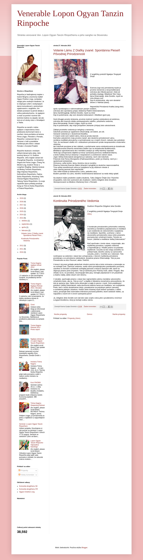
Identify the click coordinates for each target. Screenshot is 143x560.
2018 (22, 202)
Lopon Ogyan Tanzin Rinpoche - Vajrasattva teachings (37, 444)
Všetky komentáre (26, 475)
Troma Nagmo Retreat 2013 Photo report (36, 327)
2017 (22, 205)
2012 (22, 246)
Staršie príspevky (118, 314)
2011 (22, 249)
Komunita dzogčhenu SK (28, 486)
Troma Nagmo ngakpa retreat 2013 (36, 265)
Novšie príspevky (60, 314)
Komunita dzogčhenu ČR (28, 489)
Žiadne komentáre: (90, 188)
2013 (22, 218)
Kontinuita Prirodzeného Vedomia (76, 201)
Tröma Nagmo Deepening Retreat (38, 404)
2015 (22, 211)
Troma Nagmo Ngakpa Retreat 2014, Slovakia (36, 286)
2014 (22, 215)
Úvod (32, 305)
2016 (22, 208)
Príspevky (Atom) (73, 318)
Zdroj (89, 214)
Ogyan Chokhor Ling (26, 492)
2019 (22, 198)
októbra (25, 221)
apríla (24, 227)
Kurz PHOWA (36, 383)
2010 (22, 252)
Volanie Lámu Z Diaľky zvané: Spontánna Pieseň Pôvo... (32, 234)
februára (25, 230)
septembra (26, 224)
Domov (89, 314)
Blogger (84, 548)
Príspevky (23, 470)
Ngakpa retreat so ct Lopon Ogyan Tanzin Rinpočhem (37, 341)
